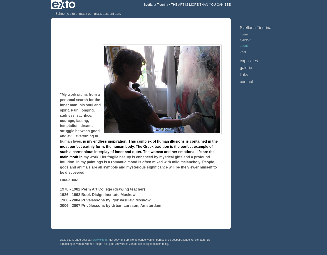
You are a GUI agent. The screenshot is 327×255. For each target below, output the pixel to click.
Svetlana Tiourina (156, 4)
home (244, 34)
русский (245, 40)
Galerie (246, 67)
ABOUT (244, 45)
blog (243, 51)
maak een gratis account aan (99, 13)
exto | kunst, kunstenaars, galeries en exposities (64, 4)
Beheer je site (65, 13)
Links (244, 74)
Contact (246, 81)
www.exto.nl (100, 239)
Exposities (249, 61)
